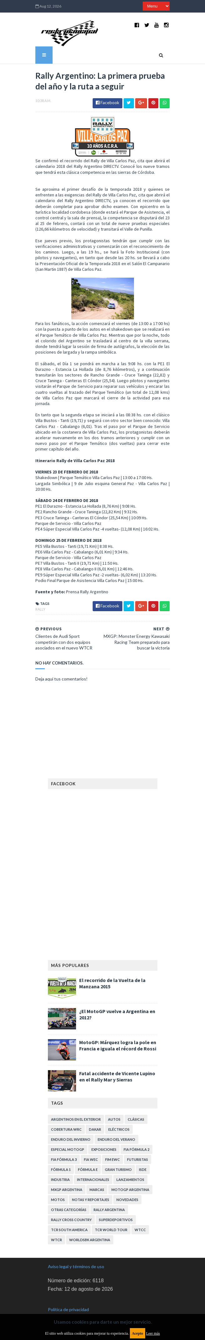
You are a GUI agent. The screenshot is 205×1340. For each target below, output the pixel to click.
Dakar (95, 1116)
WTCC (140, 1217)
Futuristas (137, 1146)
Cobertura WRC (66, 1116)
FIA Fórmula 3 (64, 1146)
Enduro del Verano (116, 1126)
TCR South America (69, 1217)
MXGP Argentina (66, 1176)
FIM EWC (112, 1146)
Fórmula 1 (61, 1156)
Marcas (97, 1176)
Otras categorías (68, 1196)
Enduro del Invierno (70, 1126)
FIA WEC (91, 1146)
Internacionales (93, 1166)
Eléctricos (119, 1116)
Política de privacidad (68, 1296)
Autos (114, 1106)
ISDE (142, 1156)
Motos (58, 1186)
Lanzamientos (130, 1166)
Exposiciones (103, 1136)
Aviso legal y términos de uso (76, 1253)
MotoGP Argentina (130, 1176)
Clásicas (136, 1106)
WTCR (56, 1227)
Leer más (153, 1333)
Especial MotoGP (67, 1136)
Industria (60, 1166)
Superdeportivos (116, 1206)
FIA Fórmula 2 (136, 1136)
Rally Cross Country (71, 1206)
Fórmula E (88, 1156)
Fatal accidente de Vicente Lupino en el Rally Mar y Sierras (117, 1063)
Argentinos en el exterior (76, 1106)
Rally (37, 596)
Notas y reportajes (90, 1186)
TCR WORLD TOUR (111, 1217)
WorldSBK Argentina (89, 1227)
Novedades (127, 1186)
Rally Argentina (109, 1196)
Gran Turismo (118, 1156)
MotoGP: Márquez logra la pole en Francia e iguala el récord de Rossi (117, 1032)
